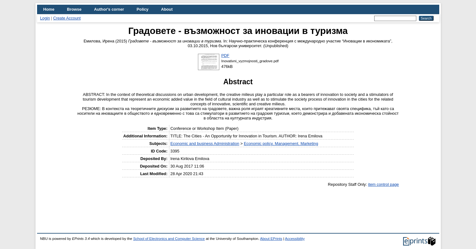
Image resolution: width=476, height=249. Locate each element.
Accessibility (295, 239)
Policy (143, 9)
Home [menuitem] (49, 9)
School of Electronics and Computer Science (169, 239)
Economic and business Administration (204, 143)
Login (45, 18)
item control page (383, 184)
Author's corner (109, 9)
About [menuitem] (166, 9)
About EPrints (271, 239)
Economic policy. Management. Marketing (281, 143)
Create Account (67, 18)
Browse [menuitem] (74, 9)
